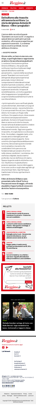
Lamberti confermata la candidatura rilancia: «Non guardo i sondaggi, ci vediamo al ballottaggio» (18, 225)
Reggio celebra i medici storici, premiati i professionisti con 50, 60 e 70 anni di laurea (18, 246)
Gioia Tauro (9, 194)
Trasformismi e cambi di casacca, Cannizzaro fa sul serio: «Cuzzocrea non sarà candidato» (18, 215)
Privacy (25, 393)
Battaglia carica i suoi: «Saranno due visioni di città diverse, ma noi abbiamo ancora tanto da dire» (18, 236)
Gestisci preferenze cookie (20, 395)
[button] (32, 12)
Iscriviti (29, 282)
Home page (4, 11)
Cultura (11, 11)
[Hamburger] (2, 3)
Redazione (6, 393)
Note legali (9, 395)
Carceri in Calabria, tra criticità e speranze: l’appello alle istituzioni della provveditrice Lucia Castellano (18, 256)
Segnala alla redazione (16, 393)
